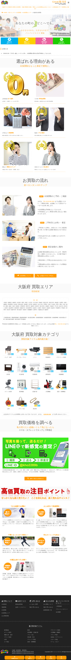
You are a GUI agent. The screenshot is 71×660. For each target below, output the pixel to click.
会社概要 (58, 612)
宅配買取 (4, 607)
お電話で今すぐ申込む (45, 275)
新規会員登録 (19, 604)
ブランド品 (30, 634)
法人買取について (48, 604)
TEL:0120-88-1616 (49, 201)
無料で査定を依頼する (35, 478)
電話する (30, 657)
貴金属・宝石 (31, 637)
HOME (4, 12)
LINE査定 (4, 604)
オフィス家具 (7, 632)
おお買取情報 (5, 615)
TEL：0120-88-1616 (60, 324)
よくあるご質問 (33, 604)
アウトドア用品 (31, 639)
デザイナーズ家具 (55, 630)
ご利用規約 (59, 606)
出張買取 (18, 12)
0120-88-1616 (47, 414)
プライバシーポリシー (62, 609)
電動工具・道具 (8, 634)
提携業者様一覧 (47, 610)
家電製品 (6, 630)
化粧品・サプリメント (57, 637)
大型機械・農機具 (55, 632)
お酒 (5, 639)
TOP (61, 657)
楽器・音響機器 (31, 641)
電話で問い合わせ (34, 607)
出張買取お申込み (14, 657)
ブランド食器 (7, 637)
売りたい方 (12, 12)
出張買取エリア (27, 12)
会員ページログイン (20, 607)
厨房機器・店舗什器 (32, 632)
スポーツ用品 (54, 639)
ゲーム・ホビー (55, 641)
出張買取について (24, 275)
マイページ (40, 657)
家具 (28, 630)
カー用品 (6, 641)
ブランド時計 (54, 634)
